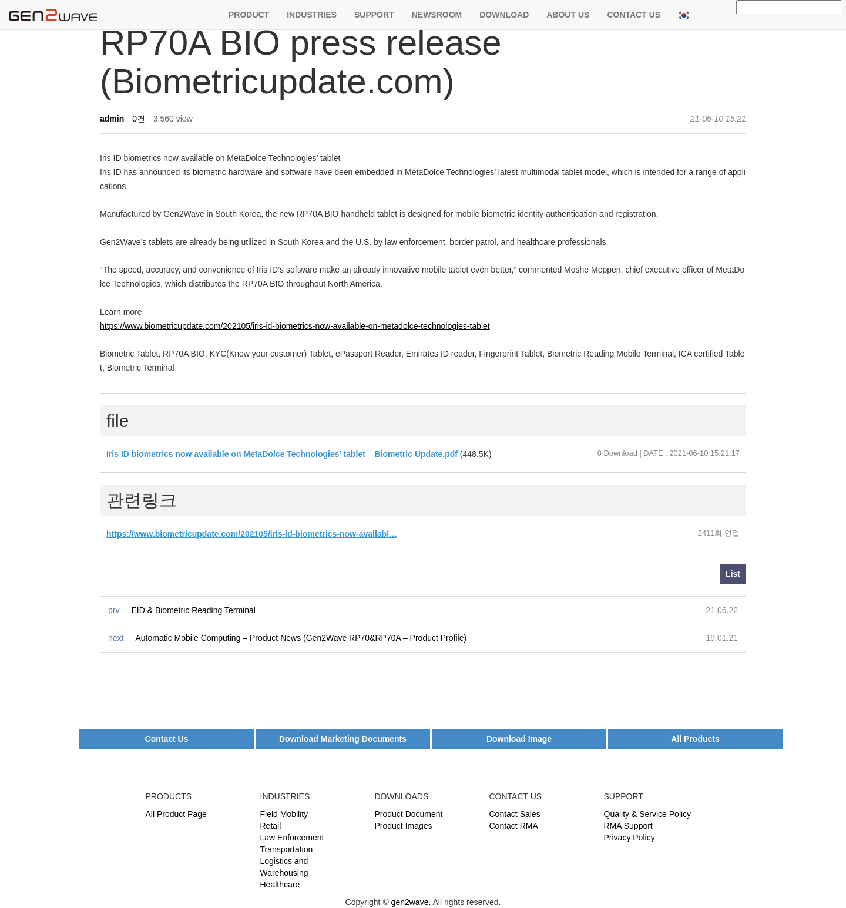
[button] (684, 14)
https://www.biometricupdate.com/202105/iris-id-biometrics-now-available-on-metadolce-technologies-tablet (295, 326)
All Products (695, 739)
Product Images (403, 825)
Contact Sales (514, 814)
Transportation (286, 849)
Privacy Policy (629, 837)
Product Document (409, 814)
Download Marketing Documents (343, 739)
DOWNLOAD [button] (504, 14)
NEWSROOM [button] (437, 14)
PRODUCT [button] (249, 14)
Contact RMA (513, 825)
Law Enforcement (292, 837)
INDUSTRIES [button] (312, 14)
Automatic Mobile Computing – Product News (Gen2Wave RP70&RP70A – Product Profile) (300, 638)
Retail (270, 825)
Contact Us (167, 739)
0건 (138, 118)
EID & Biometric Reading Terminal (193, 610)
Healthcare (280, 884)
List (733, 574)
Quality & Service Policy (647, 814)
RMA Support (628, 825)
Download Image (519, 739)
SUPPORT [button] (374, 14)
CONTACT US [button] (633, 14)
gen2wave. (411, 902)
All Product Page (176, 814)
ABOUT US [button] (567, 14)
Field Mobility (284, 814)
